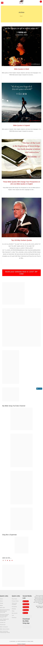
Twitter (25, 612)
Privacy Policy (15, 601)
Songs (1, 603)
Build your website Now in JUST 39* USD (21, 273)
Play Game (14, 598)
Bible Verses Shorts (4, 629)
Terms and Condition (14, 604)
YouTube (26, 601)
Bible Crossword (4, 626)
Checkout (14, 617)
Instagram (26, 604)
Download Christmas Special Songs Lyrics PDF (5, 611)
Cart (13, 615)
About (1, 601)
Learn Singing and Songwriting (4, 620)
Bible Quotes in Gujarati (21, 125)
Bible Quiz (2, 607)
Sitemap (14, 608)
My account (14, 613)
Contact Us (2, 622)
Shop (13, 611)
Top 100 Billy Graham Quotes (21, 240)
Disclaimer (14, 606)
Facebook (26, 607)
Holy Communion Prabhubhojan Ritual (5, 632)
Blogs (1, 605)
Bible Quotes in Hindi (21, 69)
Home (21, 16)
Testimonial (2, 624)
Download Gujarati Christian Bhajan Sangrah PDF (4, 615)
